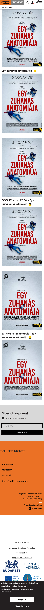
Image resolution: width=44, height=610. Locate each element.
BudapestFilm (22, 553)
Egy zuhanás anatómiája (17, 70)
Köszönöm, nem (22, 606)
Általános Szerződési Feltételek (22, 548)
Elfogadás (22, 599)
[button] (33, 2)
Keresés (27, 2)
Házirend (6, 475)
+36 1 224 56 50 (35, 496)
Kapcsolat (7, 469)
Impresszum (7, 464)
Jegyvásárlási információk (15, 481)
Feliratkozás (22, 432)
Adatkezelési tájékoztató (22, 558)
